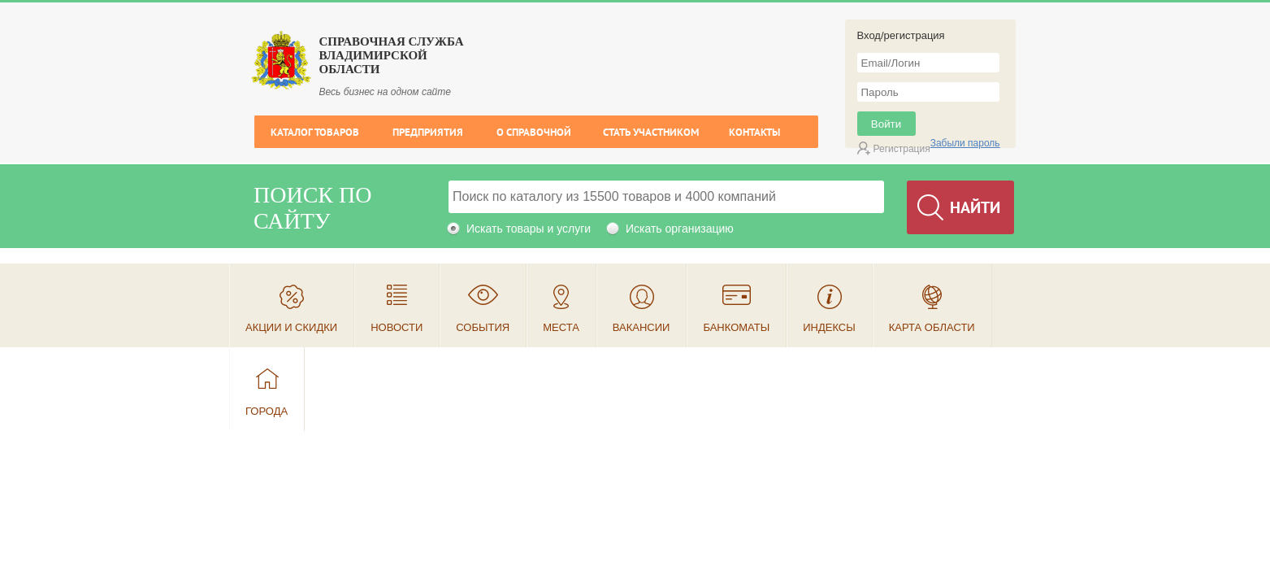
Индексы (829, 327)
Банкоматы (736, 327)
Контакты (754, 132)
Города (266, 411)
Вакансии (641, 327)
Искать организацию (680, 228)
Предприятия (427, 132)
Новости (397, 327)
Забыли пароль (965, 143)
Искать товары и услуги (528, 228)
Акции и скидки (291, 327)
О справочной (533, 132)
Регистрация (901, 149)
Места (561, 327)
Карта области (932, 327)
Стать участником (651, 132)
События (482, 327)
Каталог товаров (315, 132)
